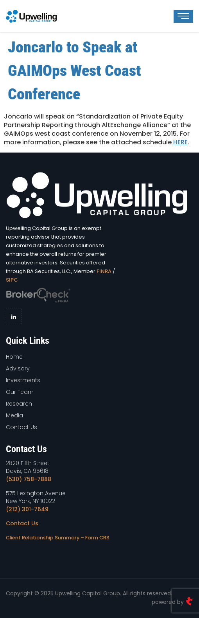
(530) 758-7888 (28, 479)
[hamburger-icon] (183, 16)
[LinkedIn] (14, 316)
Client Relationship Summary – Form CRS (57, 537)
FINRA (104, 271)
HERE (180, 142)
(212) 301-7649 (27, 509)
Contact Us (22, 523)
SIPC (12, 280)
